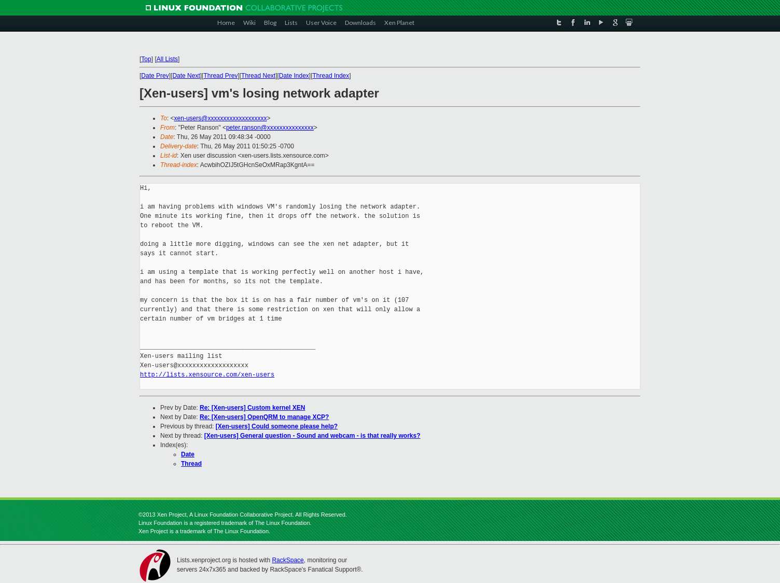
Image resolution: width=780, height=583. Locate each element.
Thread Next (258, 75)
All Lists (167, 59)
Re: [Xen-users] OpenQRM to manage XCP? (264, 417)
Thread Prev (220, 75)
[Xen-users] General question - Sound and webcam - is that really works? (312, 435)
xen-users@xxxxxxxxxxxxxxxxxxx (220, 118)
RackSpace (287, 560)
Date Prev (155, 75)
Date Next (186, 75)
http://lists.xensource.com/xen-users (207, 374)
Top (146, 59)
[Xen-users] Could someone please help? (277, 426)
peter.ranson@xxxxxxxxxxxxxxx (270, 127)
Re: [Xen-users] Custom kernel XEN (252, 407)
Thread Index (331, 75)
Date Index (294, 75)
